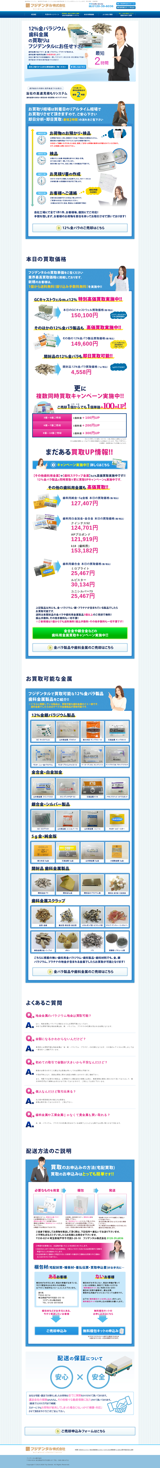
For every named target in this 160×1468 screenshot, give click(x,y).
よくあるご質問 (107, 14)
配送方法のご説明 (128, 1449)
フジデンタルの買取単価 (109, 1449)
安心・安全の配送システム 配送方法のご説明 (126, 14)
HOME (33, 14)
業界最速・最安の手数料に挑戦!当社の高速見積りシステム (70, 14)
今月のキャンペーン (52, 14)
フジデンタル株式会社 (45, 6)
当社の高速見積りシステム (96, 1449)
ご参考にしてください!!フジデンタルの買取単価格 (89, 14)
